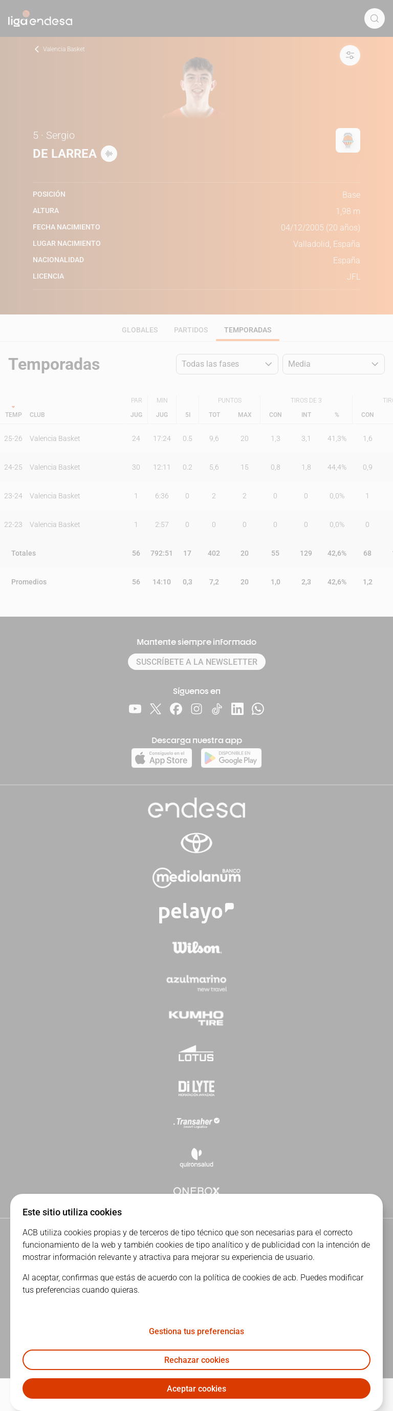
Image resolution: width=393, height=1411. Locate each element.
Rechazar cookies (196, 1360)
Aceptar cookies (196, 1389)
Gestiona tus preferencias (196, 1331)
